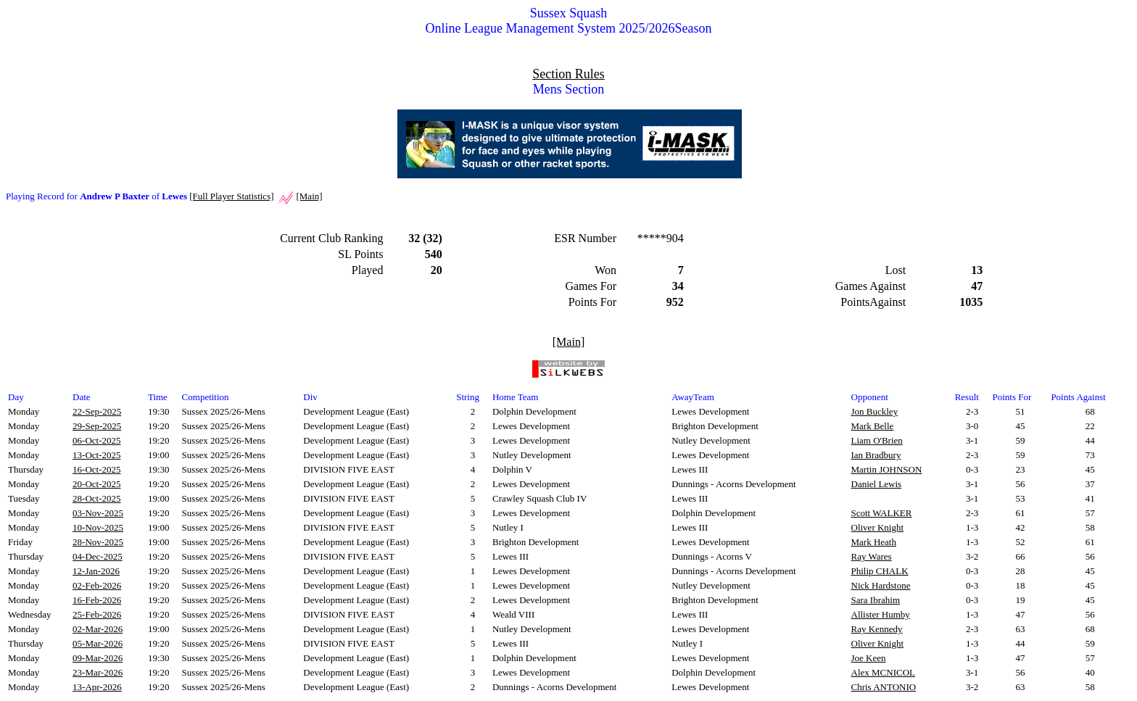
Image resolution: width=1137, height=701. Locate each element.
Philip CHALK (880, 570)
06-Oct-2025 (96, 440)
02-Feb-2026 (97, 585)
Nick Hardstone (881, 585)
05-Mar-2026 (98, 643)
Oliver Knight (877, 527)
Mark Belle (872, 425)
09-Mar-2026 (98, 657)
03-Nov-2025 (98, 512)
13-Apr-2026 (97, 686)
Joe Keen (868, 657)
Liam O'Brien (877, 440)
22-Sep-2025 (97, 411)
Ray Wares (871, 556)
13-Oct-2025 (96, 454)
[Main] (309, 196)
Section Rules (568, 74)
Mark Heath (873, 541)
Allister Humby (880, 614)
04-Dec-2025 (98, 556)
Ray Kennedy (877, 628)
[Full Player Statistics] (231, 196)
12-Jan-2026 (96, 570)
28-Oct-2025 (96, 498)
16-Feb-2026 (97, 599)
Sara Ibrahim (876, 599)
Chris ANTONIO (884, 686)
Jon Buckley (874, 411)
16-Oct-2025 (96, 469)
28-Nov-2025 (98, 541)
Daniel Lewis (876, 483)
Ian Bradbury (876, 454)
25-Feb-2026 (97, 614)
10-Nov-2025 (98, 527)
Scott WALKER (881, 512)
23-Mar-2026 (98, 672)
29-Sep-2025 (97, 425)
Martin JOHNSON (886, 469)
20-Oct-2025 (96, 483)
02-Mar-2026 (98, 628)
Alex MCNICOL (883, 672)
